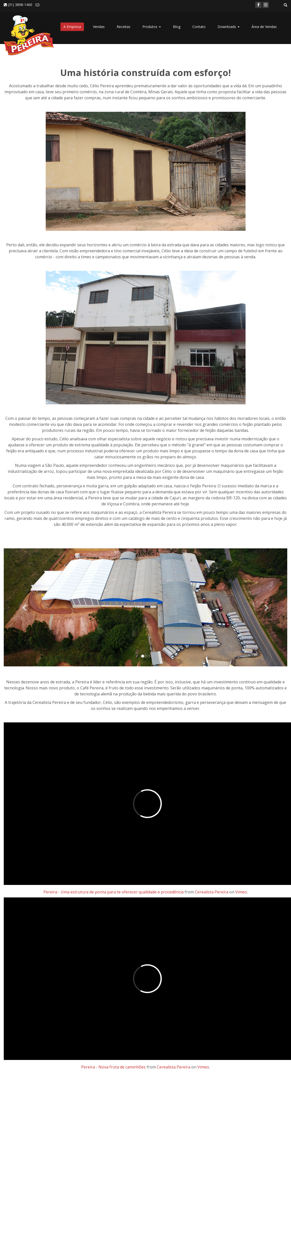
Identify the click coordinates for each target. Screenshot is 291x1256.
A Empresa (72, 26)
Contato (199, 26)
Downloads (229, 26)
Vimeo (241, 892)
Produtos (151, 26)
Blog (176, 26)
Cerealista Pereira (211, 892)
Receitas (123, 26)
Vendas (99, 26)
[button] (25, 607)
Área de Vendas (264, 26)
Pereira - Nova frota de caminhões (113, 1067)
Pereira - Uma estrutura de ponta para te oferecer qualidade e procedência (113, 892)
